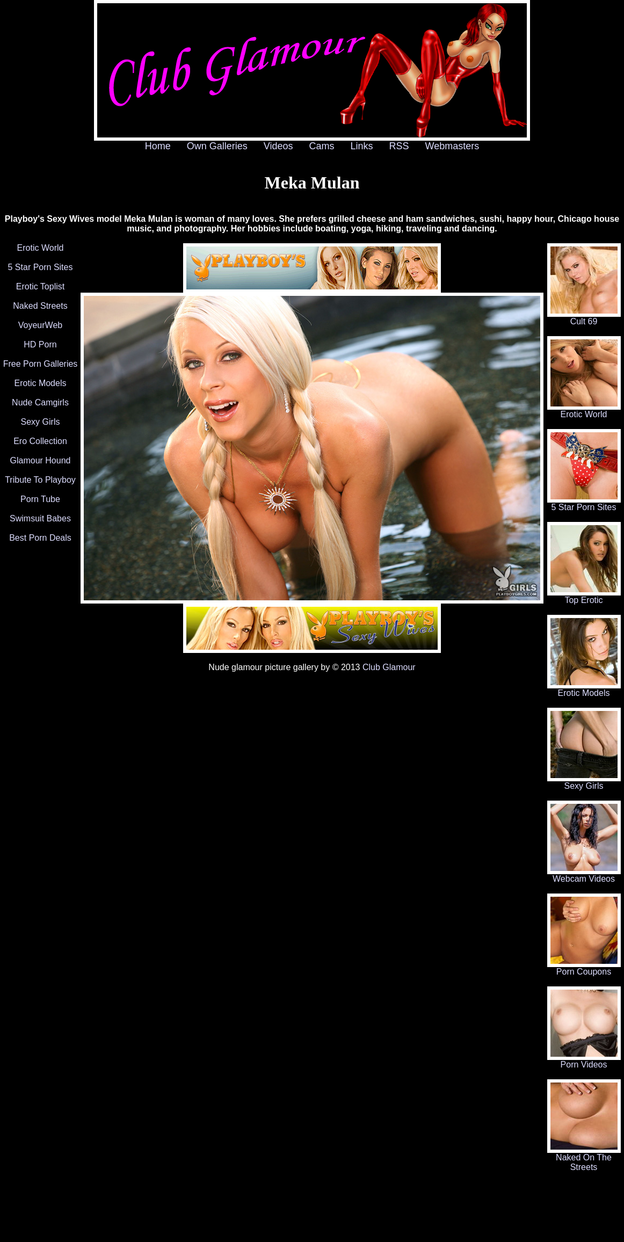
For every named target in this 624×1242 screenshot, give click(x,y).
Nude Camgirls (40, 402)
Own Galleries (217, 146)
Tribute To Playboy (40, 479)
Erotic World (40, 247)
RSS (399, 146)
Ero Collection (40, 441)
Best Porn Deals (40, 537)
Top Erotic (584, 596)
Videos (278, 146)
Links (362, 146)
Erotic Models (40, 383)
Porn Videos (584, 1060)
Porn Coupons (584, 968)
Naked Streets (40, 305)
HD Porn (40, 344)
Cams (322, 146)
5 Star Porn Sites (40, 267)
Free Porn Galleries (40, 363)
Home (158, 146)
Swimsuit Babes (40, 518)
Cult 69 (584, 317)
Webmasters (452, 146)
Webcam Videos (584, 875)
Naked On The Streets (584, 1158)
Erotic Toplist (40, 286)
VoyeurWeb (40, 325)
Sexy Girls (40, 421)
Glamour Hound (40, 460)
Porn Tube (40, 499)
